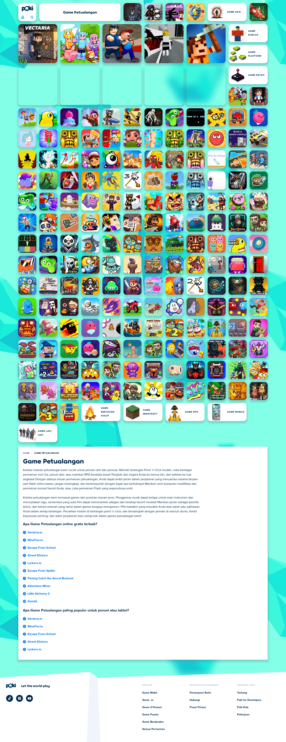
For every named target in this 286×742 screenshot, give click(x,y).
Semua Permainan (153, 729)
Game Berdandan (153, 722)
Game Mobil (149, 692)
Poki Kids (243, 707)
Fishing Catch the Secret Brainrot (50, 578)
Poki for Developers (249, 700)
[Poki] (27, 8)
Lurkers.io (34, 563)
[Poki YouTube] (29, 698)
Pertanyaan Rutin (200, 692)
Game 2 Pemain (152, 707)
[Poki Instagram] (19, 698)
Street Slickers (38, 555)
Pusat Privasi (198, 707)
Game (26, 453)
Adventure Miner (39, 586)
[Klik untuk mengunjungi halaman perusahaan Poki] (28, 686)
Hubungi (195, 700)
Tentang (242, 692)
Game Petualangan (46, 453)
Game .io (147, 700)
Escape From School (42, 547)
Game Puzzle (150, 714)
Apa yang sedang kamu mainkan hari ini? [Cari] (32, 17)
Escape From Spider (41, 570)
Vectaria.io (35, 532)
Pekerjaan (243, 714)
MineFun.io (35, 540)
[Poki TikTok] (9, 698)
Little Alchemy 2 (39, 593)
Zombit (32, 601)
